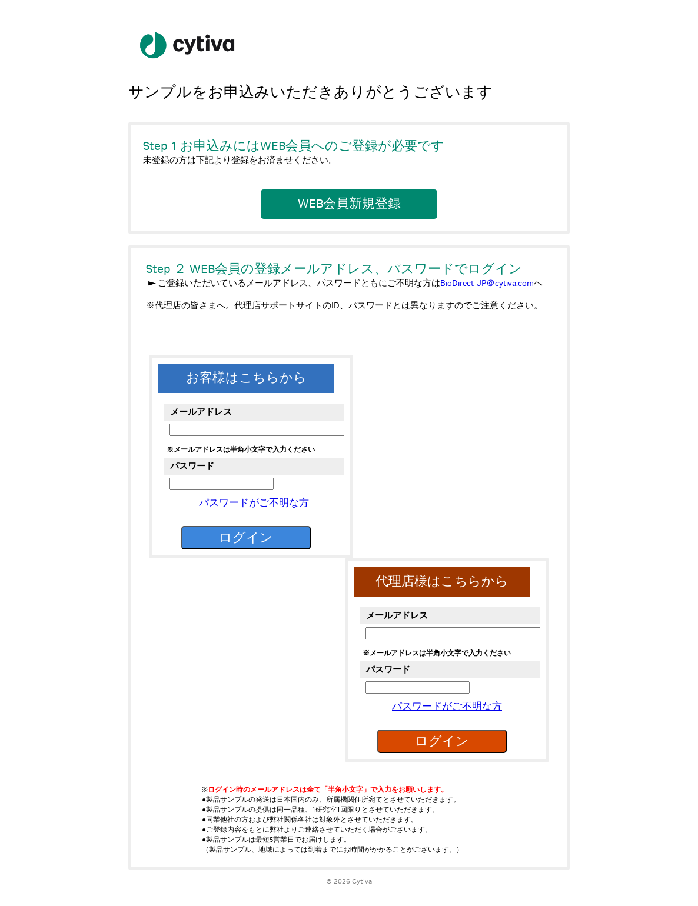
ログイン (246, 537)
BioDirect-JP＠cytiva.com (487, 283)
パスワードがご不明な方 (254, 503)
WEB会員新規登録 (349, 204)
